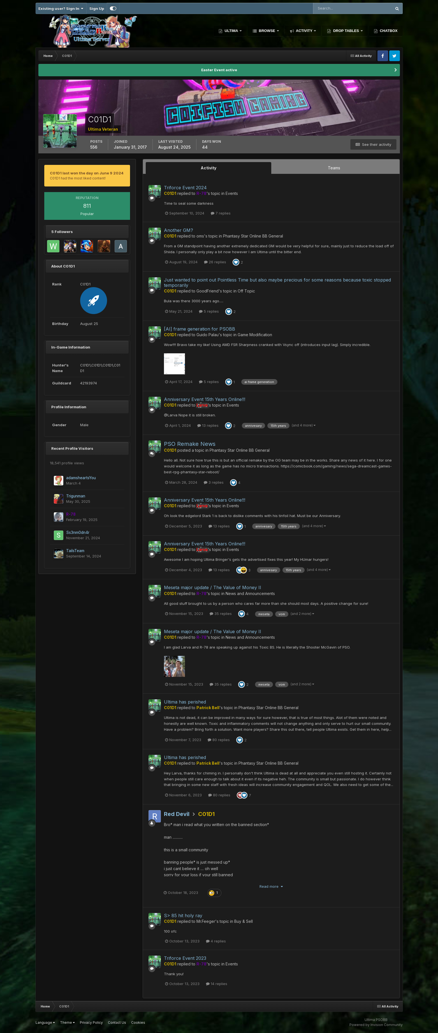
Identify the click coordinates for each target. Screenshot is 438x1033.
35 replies (221, 613)
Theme (67, 1022)
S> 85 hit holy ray (183, 915)
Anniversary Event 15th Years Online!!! (204, 399)
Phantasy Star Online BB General (253, 236)
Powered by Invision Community (376, 1025)
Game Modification (255, 334)
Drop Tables (346, 31)
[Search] (334, 8)
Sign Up (96, 8)
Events (232, 193)
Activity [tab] (208, 167)
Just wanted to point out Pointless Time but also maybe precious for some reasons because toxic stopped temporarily (277, 282)
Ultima (231, 31)
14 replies (216, 983)
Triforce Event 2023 (185, 958)
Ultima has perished (185, 702)
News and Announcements (250, 593)
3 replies (214, 482)
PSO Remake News (189, 444)
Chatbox (388, 31)
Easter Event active (219, 70)
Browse (267, 31)
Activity (304, 31)
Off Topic (246, 291)
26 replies (215, 262)
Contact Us (117, 1022)
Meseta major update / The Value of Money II (212, 587)
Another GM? (178, 230)
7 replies (221, 213)
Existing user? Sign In (61, 8)
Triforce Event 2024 (185, 187)
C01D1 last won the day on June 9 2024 (87, 173)
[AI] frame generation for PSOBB (199, 329)
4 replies (216, 941)
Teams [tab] (334, 167)
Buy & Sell (243, 921)
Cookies (138, 1022)
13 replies (208, 425)
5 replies (209, 311)
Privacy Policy (91, 1022)
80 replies (219, 739)
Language (45, 1022)
